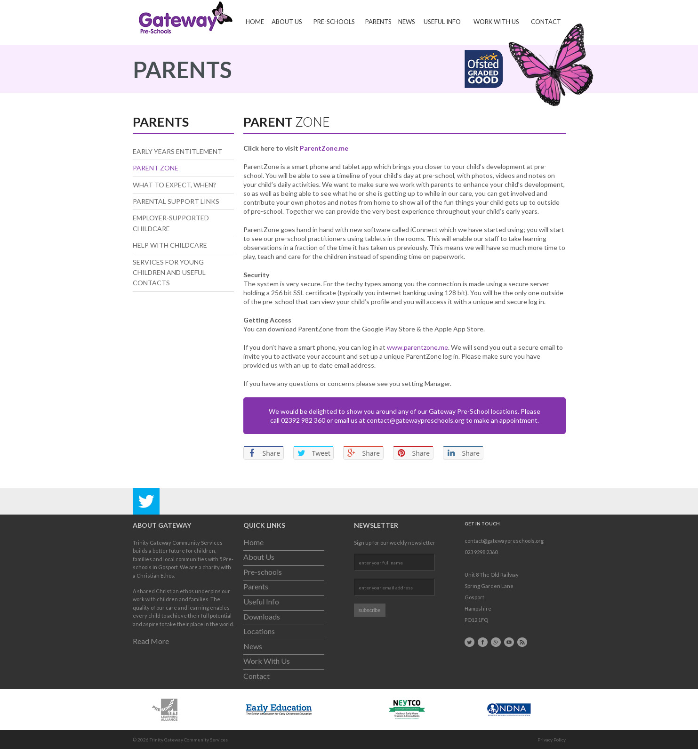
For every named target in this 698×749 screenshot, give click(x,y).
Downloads (261, 616)
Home (255, 21)
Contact (546, 21)
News (406, 21)
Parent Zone (155, 168)
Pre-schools (334, 21)
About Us (287, 21)
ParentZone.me (324, 148)
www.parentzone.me (417, 347)
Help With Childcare (170, 245)
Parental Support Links (176, 201)
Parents (378, 21)
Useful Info (442, 21)
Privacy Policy (552, 739)
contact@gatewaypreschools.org (416, 420)
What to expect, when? (174, 185)
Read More (151, 640)
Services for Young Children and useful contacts (169, 272)
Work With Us (496, 21)
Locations (259, 631)
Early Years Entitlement (177, 151)
